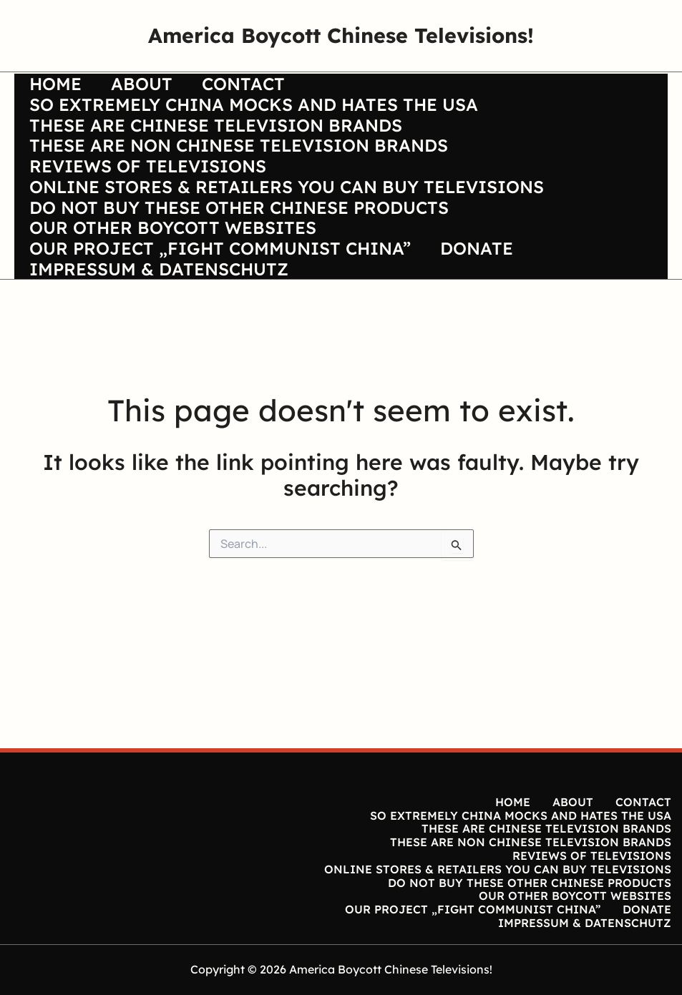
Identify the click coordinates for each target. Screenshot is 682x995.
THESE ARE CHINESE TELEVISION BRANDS (217, 145)
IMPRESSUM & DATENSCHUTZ (161, 349)
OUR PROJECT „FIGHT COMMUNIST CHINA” (222, 319)
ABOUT (149, 86)
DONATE (483, 319)
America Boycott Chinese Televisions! (341, 35)
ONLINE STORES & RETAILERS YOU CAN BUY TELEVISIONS (288, 232)
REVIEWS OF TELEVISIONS (149, 203)
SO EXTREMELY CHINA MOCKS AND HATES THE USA (255, 116)
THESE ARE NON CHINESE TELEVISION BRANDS (240, 174)
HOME (57, 86)
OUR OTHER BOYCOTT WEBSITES (174, 291)
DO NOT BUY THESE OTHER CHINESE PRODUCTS (241, 262)
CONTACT (255, 86)
